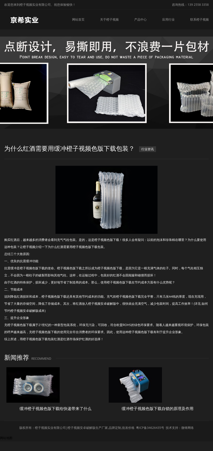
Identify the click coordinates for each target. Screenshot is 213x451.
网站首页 (80, 19)
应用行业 (169, 19)
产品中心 (141, 19)
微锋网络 (187, 428)
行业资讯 (147, 149)
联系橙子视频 (199, 19)
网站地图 (6, 438)
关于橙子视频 (110, 19)
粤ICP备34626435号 (150, 428)
